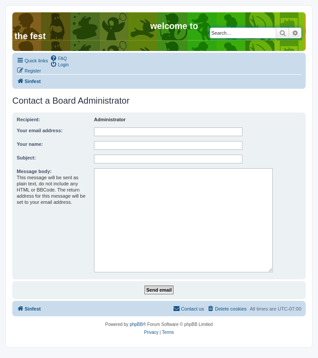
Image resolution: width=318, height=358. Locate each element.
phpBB (136, 324)
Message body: (34, 171)
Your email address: (39, 130)
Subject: (26, 157)
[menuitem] (58, 58)
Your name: (30, 144)
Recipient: (28, 119)
